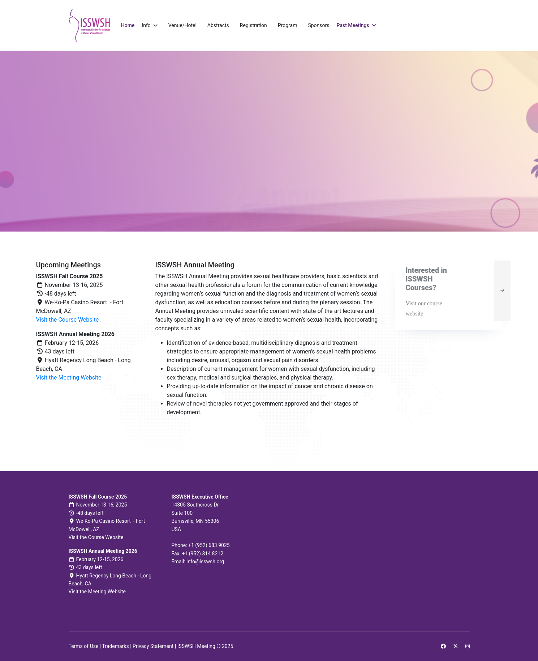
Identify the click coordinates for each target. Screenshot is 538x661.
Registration (253, 25)
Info (146, 25)
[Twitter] (455, 646)
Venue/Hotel (182, 25)
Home (128, 25)
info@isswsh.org (205, 561)
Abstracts (218, 25)
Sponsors (318, 25)
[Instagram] (467, 646)
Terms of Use (84, 646)
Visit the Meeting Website (69, 377)
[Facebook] (443, 646)
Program (287, 25)
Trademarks (115, 646)
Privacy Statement (153, 646)
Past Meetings (353, 25)
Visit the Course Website (67, 319)
